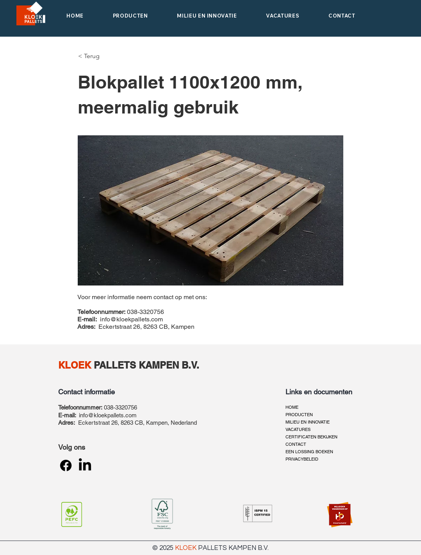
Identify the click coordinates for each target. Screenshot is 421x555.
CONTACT (295, 444)
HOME (291, 407)
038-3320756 (120, 407)
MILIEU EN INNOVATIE (307, 422)
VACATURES (297, 429)
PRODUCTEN (299, 414)
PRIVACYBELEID (301, 459)
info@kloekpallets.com (131, 319)
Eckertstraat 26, (99, 422)
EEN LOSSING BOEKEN (309, 451)
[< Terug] (90, 56)
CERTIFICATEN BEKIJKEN (311, 437)
